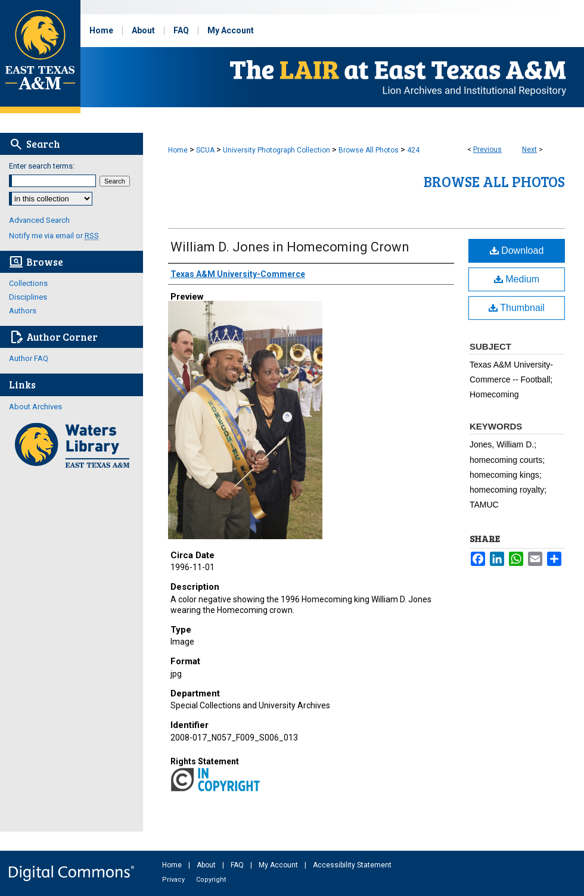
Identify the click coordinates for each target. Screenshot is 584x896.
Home (178, 150)
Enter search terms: (41, 165)
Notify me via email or (54, 235)
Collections (28, 283)
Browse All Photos (368, 150)
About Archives (35, 406)
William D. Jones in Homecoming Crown (289, 246)
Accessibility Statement (352, 865)
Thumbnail (517, 308)
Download (517, 250)
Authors (22, 310)
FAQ (238, 865)
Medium (516, 279)
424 (413, 150)
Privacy (174, 879)
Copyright (211, 879)
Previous (487, 149)
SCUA (205, 150)
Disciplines (28, 297)
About (207, 865)
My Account (279, 865)
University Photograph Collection (276, 150)
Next (529, 149)
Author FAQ (28, 358)
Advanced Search (39, 220)
